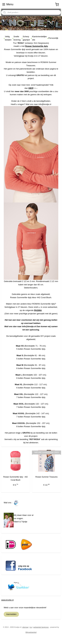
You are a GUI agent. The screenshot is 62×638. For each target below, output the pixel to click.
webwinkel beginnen (41, 627)
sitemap (25, 627)
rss (31, 627)
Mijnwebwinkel (31, 632)
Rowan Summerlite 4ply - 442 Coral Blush (15, 478)
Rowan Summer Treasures (46, 477)
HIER (30, 88)
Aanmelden (11, 614)
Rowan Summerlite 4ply (36, 46)
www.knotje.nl (7, 600)
